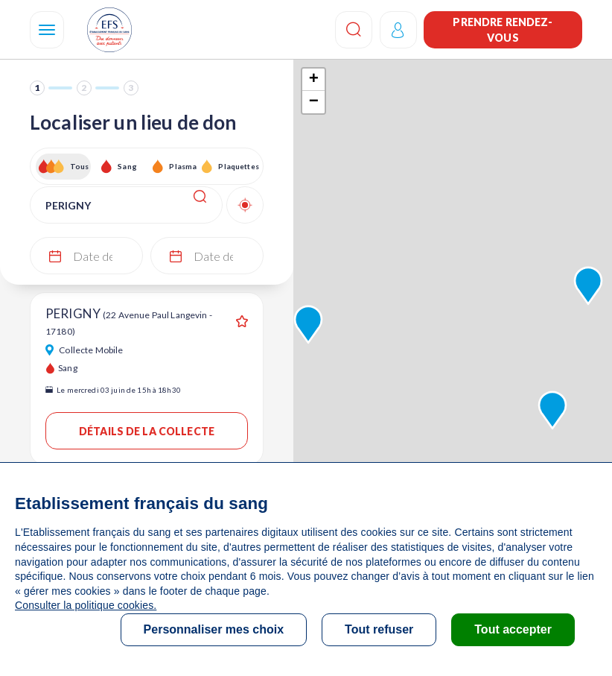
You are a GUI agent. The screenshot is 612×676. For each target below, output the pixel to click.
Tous (79, 166)
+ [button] (314, 80)
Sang (127, 166)
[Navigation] (47, 29)
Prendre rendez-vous (502, 30)
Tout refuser (379, 629)
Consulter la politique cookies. (85, 605)
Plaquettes (238, 166)
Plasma (183, 166)
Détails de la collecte (146, 431)
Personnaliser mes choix (214, 629)
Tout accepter (513, 629)
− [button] (314, 102)
